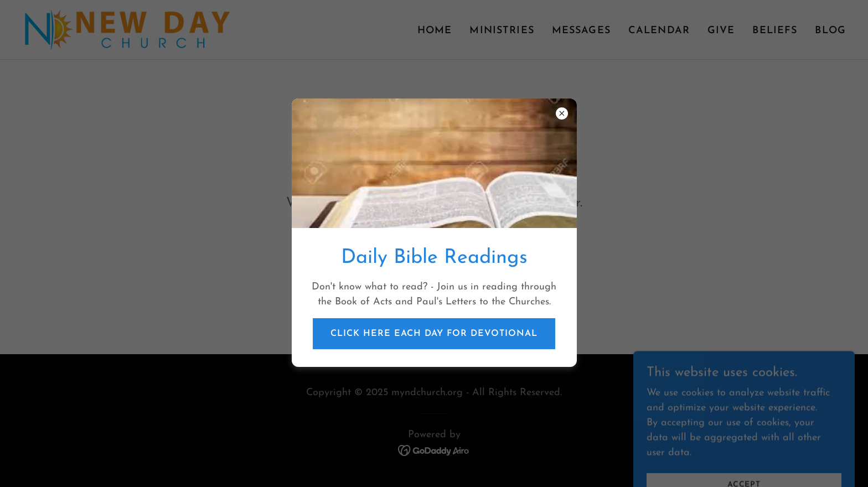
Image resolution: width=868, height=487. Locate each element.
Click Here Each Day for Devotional (434, 333)
